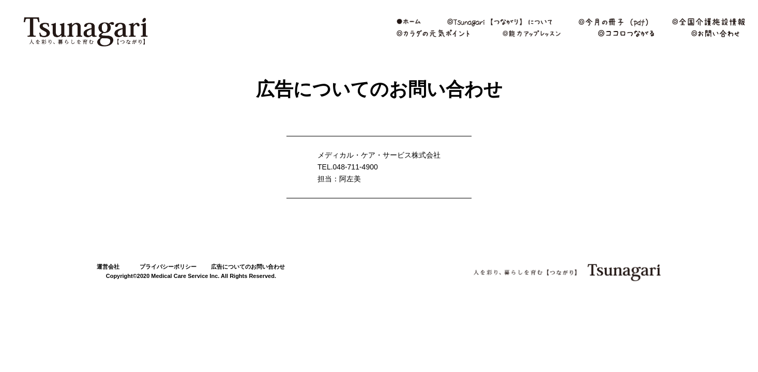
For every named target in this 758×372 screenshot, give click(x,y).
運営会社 (108, 267)
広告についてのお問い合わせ (248, 267)
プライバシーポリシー (168, 267)
